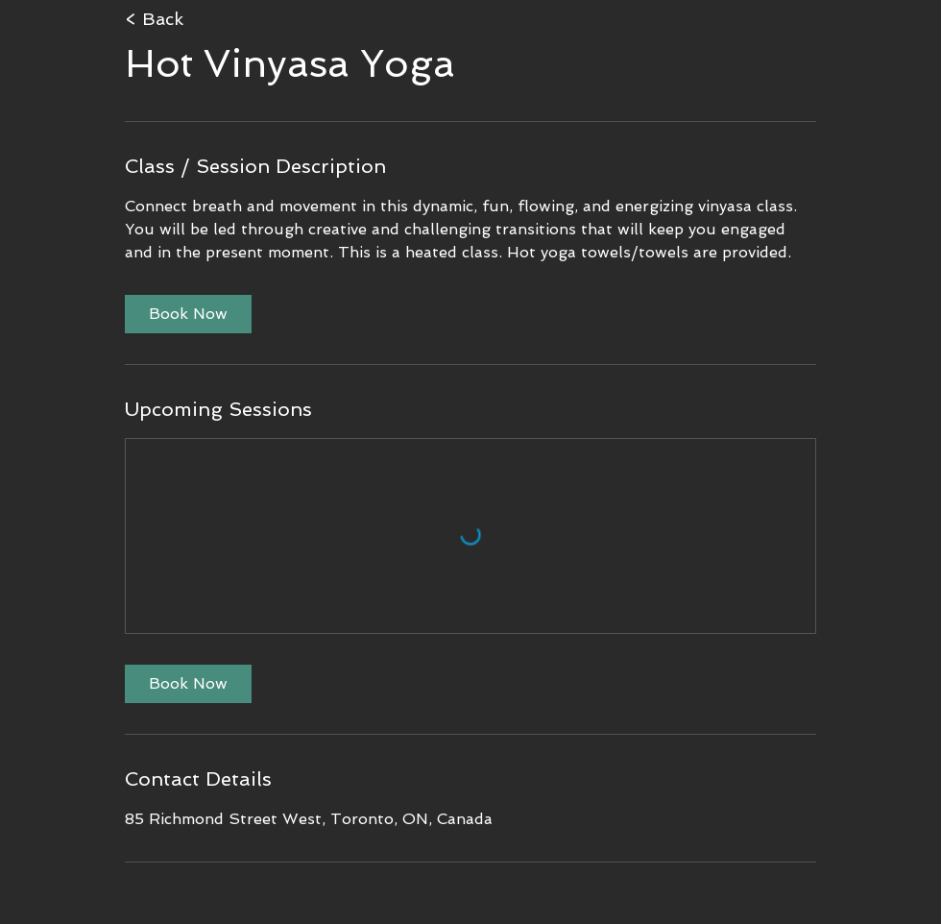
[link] (188, 314)
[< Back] (227, 19)
